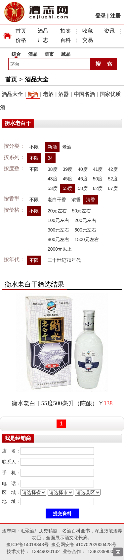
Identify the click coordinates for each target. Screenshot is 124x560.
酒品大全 (37, 79)
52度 (113, 178)
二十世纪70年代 (64, 260)
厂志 (43, 40)
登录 (100, 15)
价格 (21, 40)
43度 (53, 178)
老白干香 (57, 199)
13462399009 (101, 551)
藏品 (65, 54)
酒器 (63, 94)
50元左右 (81, 210)
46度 (83, 178)
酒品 (43, 31)
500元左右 (85, 230)
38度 (53, 169)
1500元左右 (86, 239)
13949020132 (45, 551)
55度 (68, 188)
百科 (65, 40)
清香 (90, 199)
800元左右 (58, 239)
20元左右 (57, 210)
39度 (68, 169)
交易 (87, 40)
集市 (49, 54)
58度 (83, 188)
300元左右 (58, 230)
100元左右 (58, 220)
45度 (68, 178)
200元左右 (85, 220)
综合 (16, 54)
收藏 (87, 31)
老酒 (48, 94)
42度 (113, 169)
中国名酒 (84, 94)
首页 (21, 31)
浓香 (76, 199)
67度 (113, 188)
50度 (98, 178)
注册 (115, 15)
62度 (98, 188)
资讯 (109, 31)
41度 (98, 169)
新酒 (32, 94)
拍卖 (65, 31)
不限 (34, 146)
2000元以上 (60, 249)
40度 (83, 169)
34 (50, 158)
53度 (53, 188)
